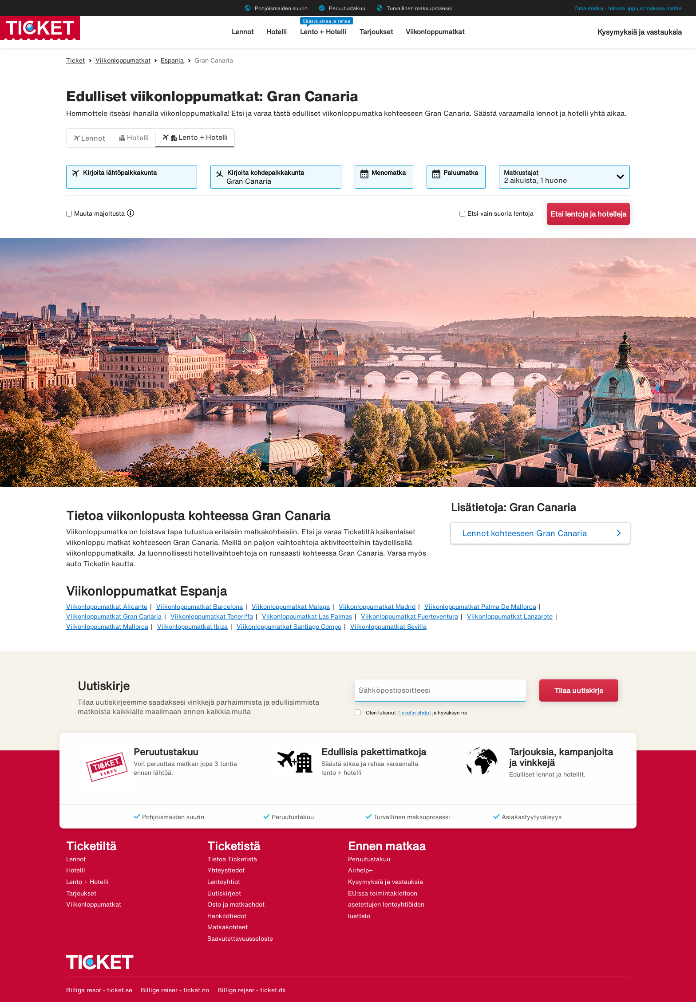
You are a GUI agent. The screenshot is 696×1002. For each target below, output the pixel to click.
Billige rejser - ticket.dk (252, 990)
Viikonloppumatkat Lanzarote (510, 616)
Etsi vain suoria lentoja (496, 213)
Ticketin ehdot (414, 712)
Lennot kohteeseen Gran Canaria (525, 533)
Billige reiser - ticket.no (175, 990)
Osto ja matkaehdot (236, 904)
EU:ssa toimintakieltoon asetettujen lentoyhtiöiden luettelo (386, 904)
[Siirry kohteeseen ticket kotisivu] (40, 27)
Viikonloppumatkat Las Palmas (307, 616)
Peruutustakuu (369, 859)
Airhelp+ (360, 870)
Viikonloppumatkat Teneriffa (211, 616)
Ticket (75, 60)
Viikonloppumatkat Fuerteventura (409, 616)
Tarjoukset (376, 31)
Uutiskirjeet (224, 893)
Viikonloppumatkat (435, 31)
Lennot (242, 31)
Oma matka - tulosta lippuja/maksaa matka (628, 8)
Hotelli (276, 31)
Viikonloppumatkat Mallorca (107, 626)
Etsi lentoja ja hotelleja (588, 213)
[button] (89, 138)
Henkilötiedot (226, 916)
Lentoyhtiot (223, 882)
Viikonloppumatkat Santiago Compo (289, 626)
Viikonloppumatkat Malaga (291, 607)
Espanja (172, 60)
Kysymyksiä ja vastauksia (639, 32)
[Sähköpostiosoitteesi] (440, 690)
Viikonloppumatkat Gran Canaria (114, 616)
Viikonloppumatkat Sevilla (388, 626)
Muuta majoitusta (95, 213)
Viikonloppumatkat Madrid (377, 607)
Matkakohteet (227, 927)
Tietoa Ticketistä (232, 859)
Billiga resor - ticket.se (99, 990)
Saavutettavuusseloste (240, 938)
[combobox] (137, 181)
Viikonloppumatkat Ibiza (192, 626)
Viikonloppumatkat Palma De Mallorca (480, 607)
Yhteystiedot (226, 870)
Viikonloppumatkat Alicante (106, 607)
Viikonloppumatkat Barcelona (199, 607)
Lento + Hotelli (323, 31)
